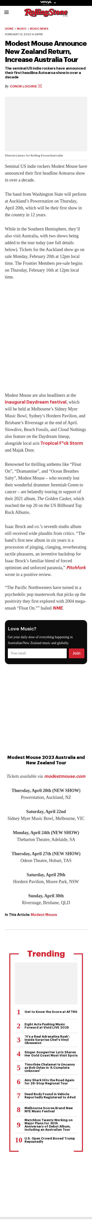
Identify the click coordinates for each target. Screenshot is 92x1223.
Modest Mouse (44, 914)
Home (9, 28)
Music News (39, 28)
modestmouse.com (64, 776)
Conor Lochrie (26, 86)
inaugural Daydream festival (35, 402)
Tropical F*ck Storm (61, 443)
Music (21, 28)
